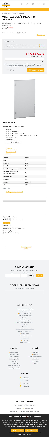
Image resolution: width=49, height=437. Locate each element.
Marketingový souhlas (14, 367)
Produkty (14, 13)
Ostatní (26, 248)
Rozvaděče (21, 13)
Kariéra (35, 363)
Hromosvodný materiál (25, 313)
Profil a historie (35, 352)
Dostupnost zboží (14, 356)
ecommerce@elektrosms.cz (32, 411)
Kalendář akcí (35, 359)
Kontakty (26, 386)
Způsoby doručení (14, 354)
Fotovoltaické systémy (25, 311)
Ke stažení (35, 354)
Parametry (9, 148)
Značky (26, 380)
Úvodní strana (6, 13)
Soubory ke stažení (11, 150)
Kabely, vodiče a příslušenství (25, 315)
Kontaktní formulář (11, 152)
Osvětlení (25, 324)
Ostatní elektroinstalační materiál (25, 322)
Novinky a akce (36, 361)
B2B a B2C (26, 383)
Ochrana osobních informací (14, 365)
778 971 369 (15, 411)
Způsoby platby (14, 352)
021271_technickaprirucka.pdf (14, 192)
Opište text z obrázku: (28, 273)
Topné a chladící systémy (25, 335)
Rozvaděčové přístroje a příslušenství (25, 329)
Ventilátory (25, 340)
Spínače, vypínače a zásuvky (25, 331)
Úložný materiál (25, 338)
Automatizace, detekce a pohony (25, 309)
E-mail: (12, 273)
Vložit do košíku (37, 70)
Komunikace (25, 317)
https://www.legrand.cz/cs (12, 233)
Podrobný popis (41, 35)
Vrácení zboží (14, 363)
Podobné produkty (26, 247)
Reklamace (14, 361)
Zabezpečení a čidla (25, 342)
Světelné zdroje (25, 333)
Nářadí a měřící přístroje (25, 320)
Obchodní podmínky (14, 359)
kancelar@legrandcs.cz (11, 231)
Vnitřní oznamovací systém (35, 356)
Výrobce (8, 154)
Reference (26, 378)
